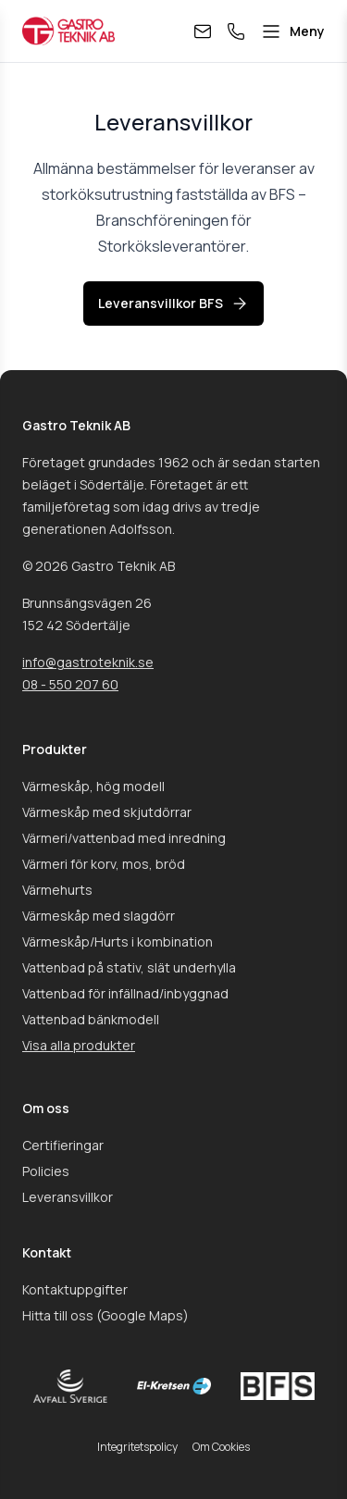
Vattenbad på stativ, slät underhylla (129, 967)
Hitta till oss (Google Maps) (105, 1315)
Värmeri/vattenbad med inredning (124, 838)
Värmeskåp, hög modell (93, 786)
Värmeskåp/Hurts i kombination (117, 941)
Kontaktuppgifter (75, 1289)
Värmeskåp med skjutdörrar (107, 812)
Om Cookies (221, 1447)
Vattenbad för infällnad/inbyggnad (125, 993)
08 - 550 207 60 (70, 684)
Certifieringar (63, 1145)
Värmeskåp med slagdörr (98, 915)
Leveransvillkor (67, 1197)
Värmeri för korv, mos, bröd (103, 864)
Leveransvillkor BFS (173, 303)
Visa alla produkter (78, 1045)
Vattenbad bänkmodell (90, 1019)
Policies (45, 1171)
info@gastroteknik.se (88, 662)
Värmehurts (57, 889)
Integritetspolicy (137, 1447)
